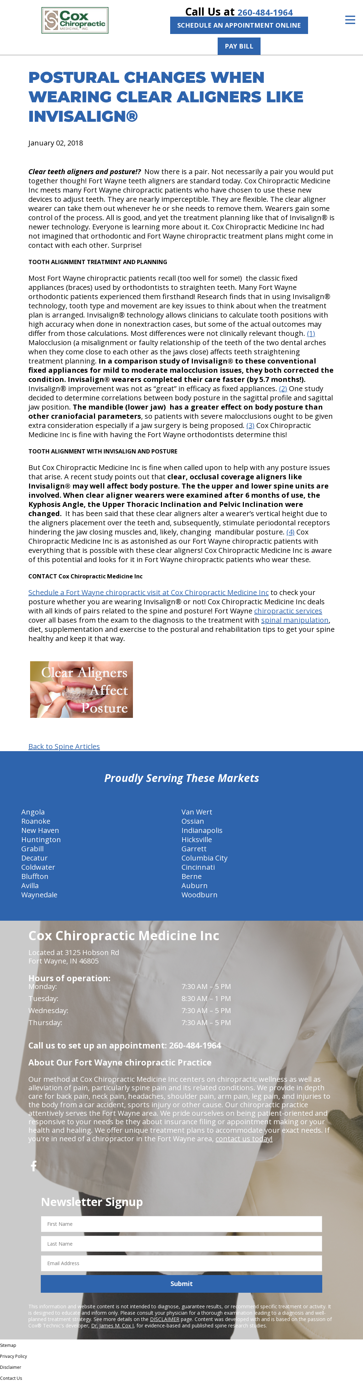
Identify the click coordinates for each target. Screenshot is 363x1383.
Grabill (32, 848)
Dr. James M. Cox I (112, 1325)
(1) (311, 333)
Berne (192, 876)
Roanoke (35, 820)
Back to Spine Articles (64, 746)
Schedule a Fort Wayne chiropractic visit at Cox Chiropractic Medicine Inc (148, 592)
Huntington (41, 839)
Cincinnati (198, 866)
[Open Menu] (350, 19)
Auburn (195, 885)
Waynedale (39, 894)
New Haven (40, 830)
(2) (283, 388)
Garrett (194, 848)
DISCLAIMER (164, 1318)
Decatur (34, 857)
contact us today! (244, 1138)
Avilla (30, 885)
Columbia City (205, 857)
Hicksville (197, 839)
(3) (250, 425)
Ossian (193, 820)
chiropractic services (288, 610)
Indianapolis (202, 830)
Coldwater (38, 866)
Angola (33, 811)
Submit (182, 1283)
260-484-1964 (265, 11)
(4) (290, 531)
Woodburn (200, 894)
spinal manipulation (295, 619)
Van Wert (197, 811)
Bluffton (35, 876)
